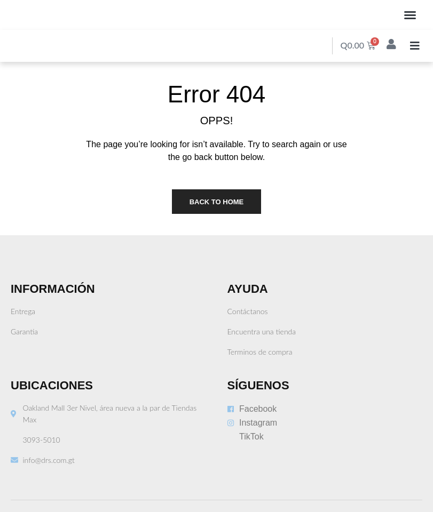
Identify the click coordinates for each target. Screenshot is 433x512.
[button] (410, 15)
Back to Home (217, 202)
